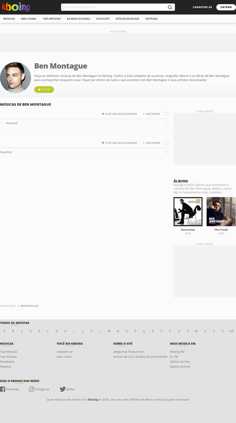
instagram (42, 389)
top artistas (52, 19)
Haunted (12, 123)
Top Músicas (8, 352)
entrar (226, 7)
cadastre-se (202, 7)
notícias (151, 19)
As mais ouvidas (78, 19)
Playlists (5, 366)
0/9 (231, 331)
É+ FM (174, 357)
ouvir (45, 89)
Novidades (7, 362)
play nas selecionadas (121, 114)
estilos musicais (127, 19)
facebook (12, 389)
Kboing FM (177, 352)
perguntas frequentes (128, 352)
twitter (70, 389)
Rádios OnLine (180, 366)
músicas (9, 19)
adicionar (153, 114)
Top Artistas (8, 357)
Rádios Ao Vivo (180, 362)
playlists (103, 19)
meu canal (29, 19)
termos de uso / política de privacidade (140, 357)
